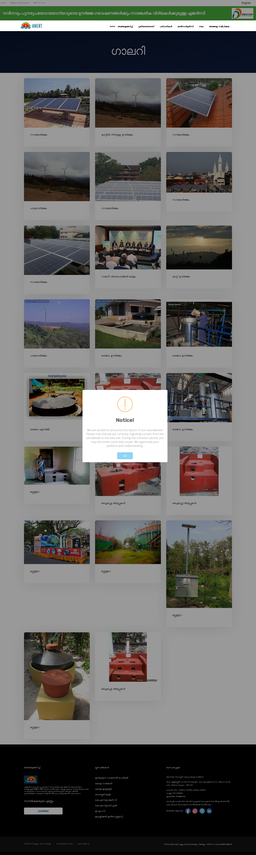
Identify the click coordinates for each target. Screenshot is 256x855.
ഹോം (112, 26)
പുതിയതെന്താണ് (146, 26)
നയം (201, 26)
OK (125, 456)
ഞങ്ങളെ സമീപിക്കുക (219, 26)
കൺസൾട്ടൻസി (185, 26)
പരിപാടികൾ (166, 26)
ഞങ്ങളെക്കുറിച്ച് (125, 26)
